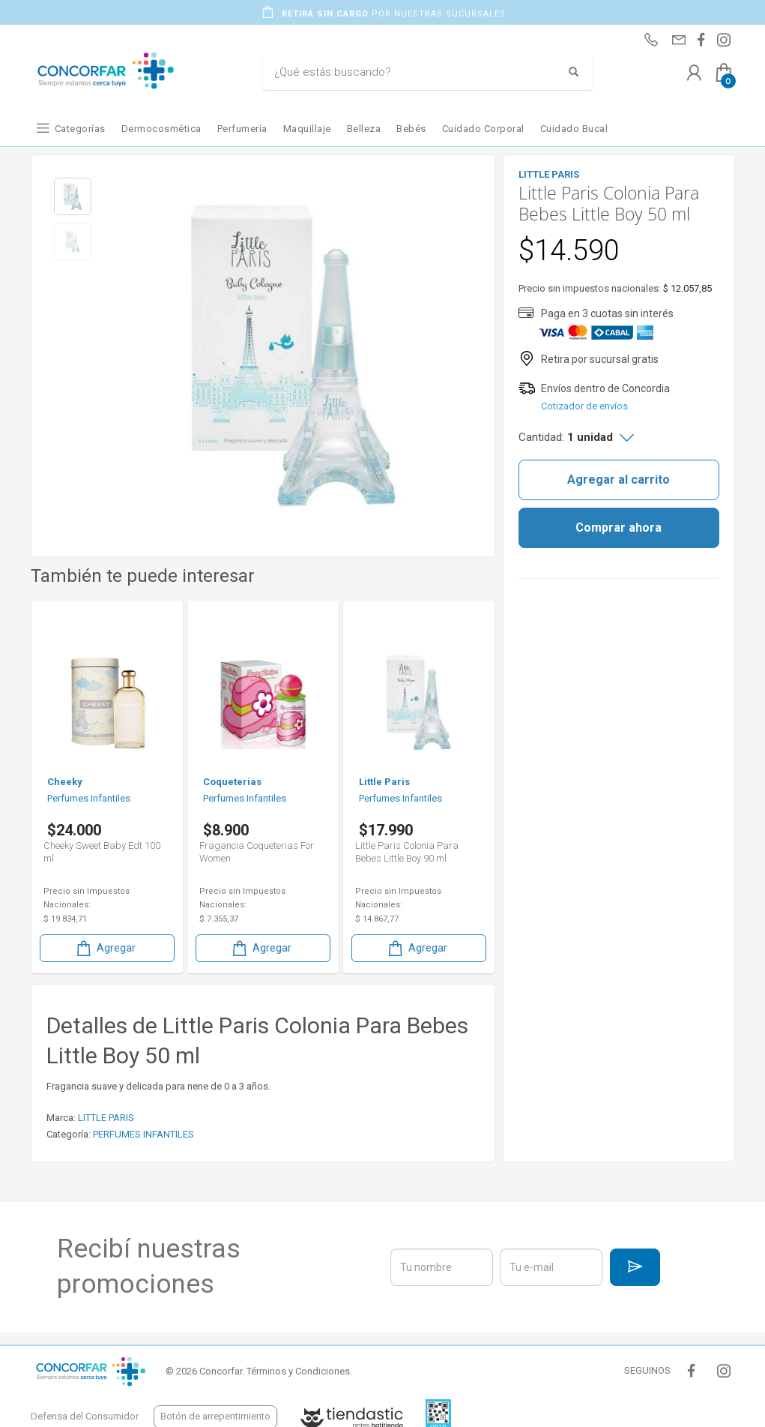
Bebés (411, 128)
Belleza (364, 128)
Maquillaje (307, 128)
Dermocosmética (161, 128)
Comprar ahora (618, 527)
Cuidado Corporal (483, 128)
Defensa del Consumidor (85, 1416)
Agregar (105, 948)
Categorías (80, 128)
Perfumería (242, 128)
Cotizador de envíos (584, 406)
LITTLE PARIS (106, 1117)
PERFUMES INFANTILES (143, 1134)
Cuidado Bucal (574, 128)
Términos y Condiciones (298, 1371)
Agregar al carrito (618, 479)
